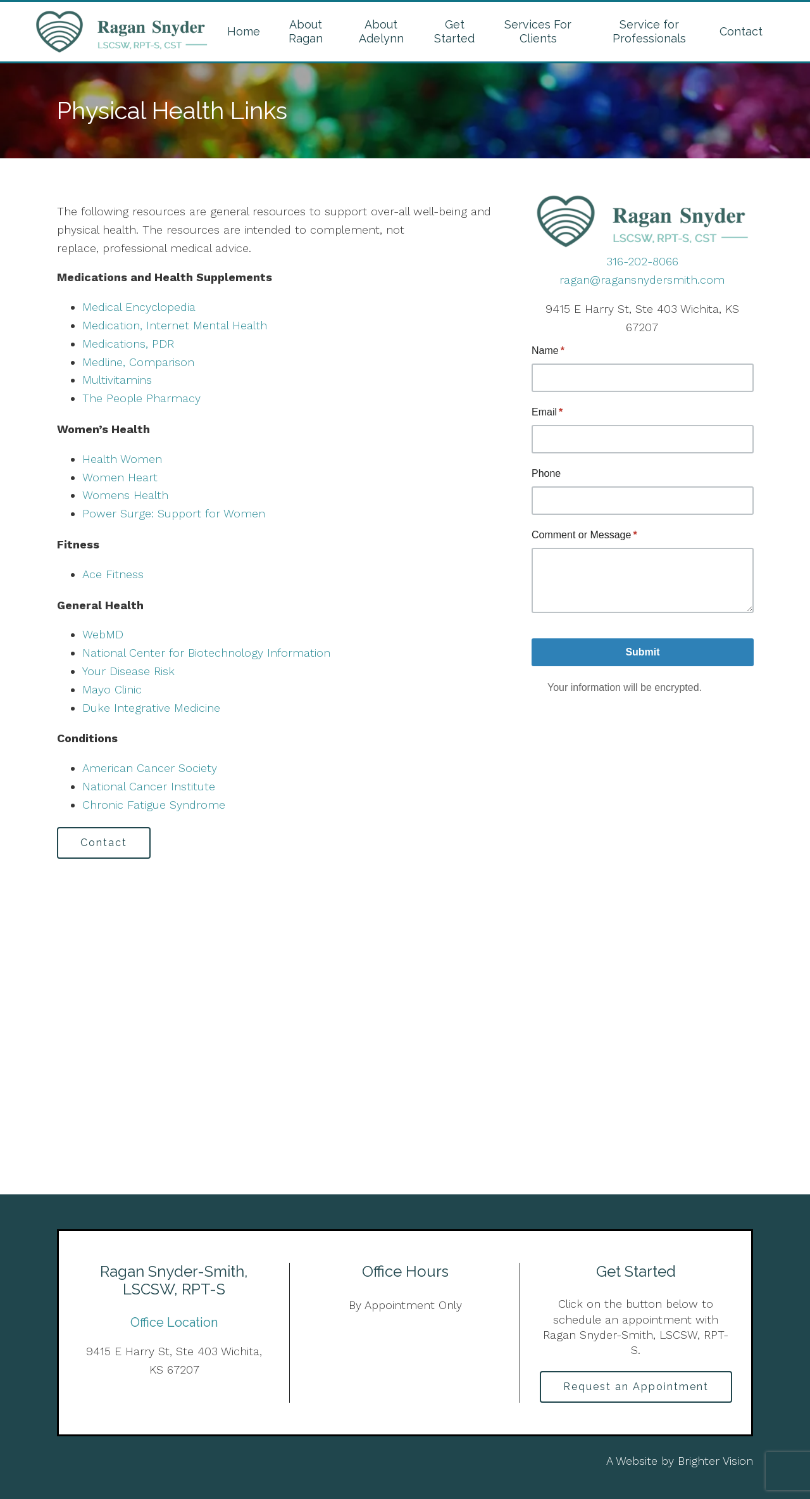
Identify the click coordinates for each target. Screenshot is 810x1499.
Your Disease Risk (128, 671)
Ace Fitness (113, 574)
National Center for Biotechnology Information (206, 652)
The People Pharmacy (141, 398)
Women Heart (120, 477)
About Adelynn (381, 31)
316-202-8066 (642, 261)
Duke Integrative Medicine (151, 707)
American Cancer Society (149, 768)
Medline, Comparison (138, 362)
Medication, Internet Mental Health (174, 325)
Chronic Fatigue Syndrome (153, 804)
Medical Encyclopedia (139, 306)
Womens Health (125, 495)
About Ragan (306, 31)
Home (243, 31)
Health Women (122, 458)
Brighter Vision (715, 1460)
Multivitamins (117, 379)
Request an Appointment (636, 1387)
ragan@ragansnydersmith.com (642, 279)
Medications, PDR (128, 343)
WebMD (102, 634)
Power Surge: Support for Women (173, 513)
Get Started (454, 31)
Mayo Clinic (112, 689)
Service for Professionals (649, 31)
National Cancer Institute (148, 786)
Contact (741, 31)
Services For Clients (537, 31)
